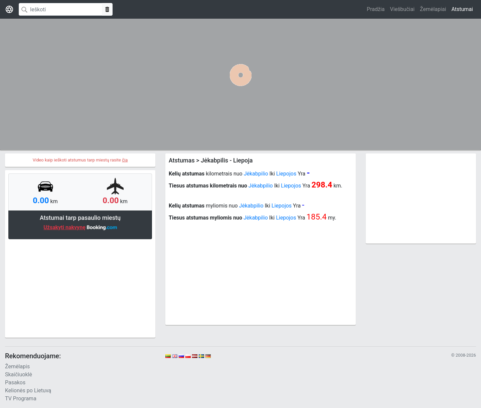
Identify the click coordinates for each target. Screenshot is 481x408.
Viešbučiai (402, 9)
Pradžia (375, 9)
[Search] (60, 9)
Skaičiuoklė (18, 374)
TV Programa (20, 398)
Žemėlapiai (433, 9)
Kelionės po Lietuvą (28, 390)
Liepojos (286, 173)
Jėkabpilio (256, 173)
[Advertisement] (80, 287)
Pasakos (15, 382)
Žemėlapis (17, 366)
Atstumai (462, 9)
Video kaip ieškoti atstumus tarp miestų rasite (80, 159)
